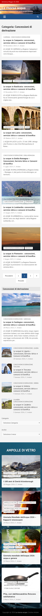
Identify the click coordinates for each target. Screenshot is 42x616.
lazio (27, 127)
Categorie (5, 418)
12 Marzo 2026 (8, 561)
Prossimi (21, 281)
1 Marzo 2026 (8, 599)
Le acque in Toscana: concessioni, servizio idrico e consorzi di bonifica (25, 372)
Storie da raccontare (12, 476)
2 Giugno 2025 (8, 259)
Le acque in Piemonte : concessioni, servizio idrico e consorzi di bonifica (19, 254)
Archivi (4, 430)
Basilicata (7, 81)
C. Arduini (21, 46)
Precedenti (9, 276)
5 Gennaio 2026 (18, 394)
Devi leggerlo (23, 473)
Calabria (16, 400)
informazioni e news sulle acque (16, 509)
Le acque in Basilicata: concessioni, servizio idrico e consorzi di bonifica (19, 87)
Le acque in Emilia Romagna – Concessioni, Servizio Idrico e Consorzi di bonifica (20, 161)
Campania (6, 37)
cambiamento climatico (26, 502)
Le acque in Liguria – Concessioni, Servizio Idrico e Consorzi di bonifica (25, 353)
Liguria (36, 348)
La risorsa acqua (14, 8)
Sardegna (27, 319)
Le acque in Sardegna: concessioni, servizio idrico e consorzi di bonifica (19, 323)
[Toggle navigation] (4, 16)
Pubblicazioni (9, 512)
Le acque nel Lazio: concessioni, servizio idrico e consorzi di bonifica (19, 134)
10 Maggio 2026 (9, 484)
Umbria (36, 383)
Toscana (16, 367)
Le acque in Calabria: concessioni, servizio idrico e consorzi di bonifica (25, 407)
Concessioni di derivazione (20, 37)
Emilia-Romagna (29, 155)
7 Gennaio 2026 (18, 377)
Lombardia (29, 202)
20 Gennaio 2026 (19, 359)
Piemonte (28, 248)
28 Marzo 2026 (8, 328)
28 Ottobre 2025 (9, 138)
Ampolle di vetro (10, 473)
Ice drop (33, 473)
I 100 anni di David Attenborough (18, 481)
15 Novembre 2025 (10, 92)
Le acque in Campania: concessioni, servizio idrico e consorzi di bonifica (19, 41)
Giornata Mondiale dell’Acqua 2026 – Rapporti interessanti (19, 518)
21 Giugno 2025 (8, 213)
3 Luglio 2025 (8, 167)
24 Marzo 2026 (8, 523)
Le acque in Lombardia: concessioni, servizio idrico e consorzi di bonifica (19, 208)
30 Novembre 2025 (10, 46)
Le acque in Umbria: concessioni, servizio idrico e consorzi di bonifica (25, 388)
